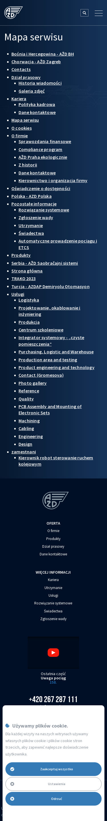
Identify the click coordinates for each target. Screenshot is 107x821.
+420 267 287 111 (53, 699)
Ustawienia (37, 784)
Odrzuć (36, 798)
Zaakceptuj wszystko (41, 769)
